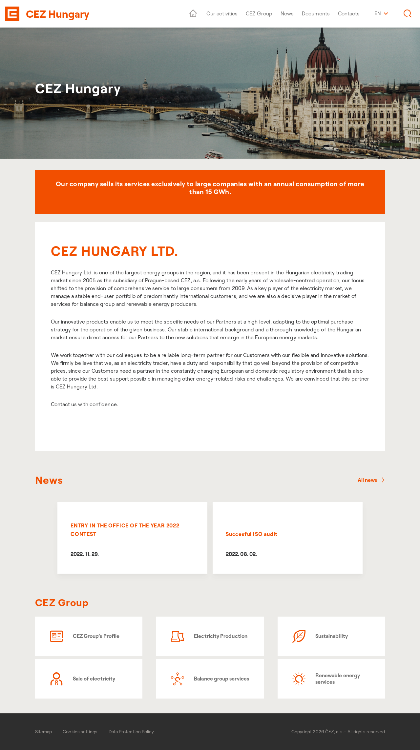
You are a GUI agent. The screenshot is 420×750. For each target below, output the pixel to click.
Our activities (222, 13)
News (287, 13)
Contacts (349, 13)
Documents (316, 13)
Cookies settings (80, 732)
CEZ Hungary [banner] (57, 13)
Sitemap (43, 732)
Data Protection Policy (131, 732)
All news (371, 480)
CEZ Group (259, 13)
